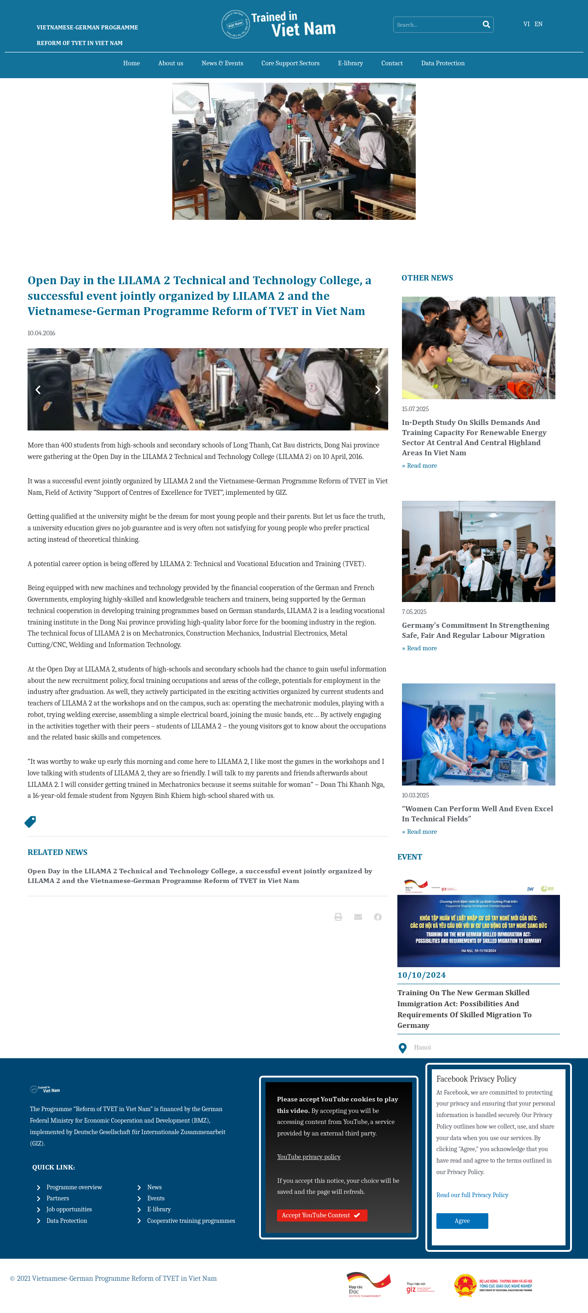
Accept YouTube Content (322, 1216)
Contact (392, 63)
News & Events (222, 63)
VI (527, 24)
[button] (38, 390)
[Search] (486, 25)
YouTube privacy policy (309, 1157)
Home (131, 63)
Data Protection (443, 63)
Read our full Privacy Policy (472, 1196)
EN (539, 24)
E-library (350, 63)
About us (170, 63)
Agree (462, 1222)
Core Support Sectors (291, 63)
